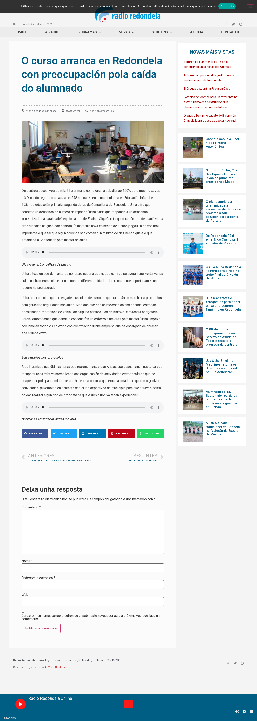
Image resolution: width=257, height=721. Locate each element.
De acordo (227, 6)
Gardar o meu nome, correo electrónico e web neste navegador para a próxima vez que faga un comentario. (91, 617)
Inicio (22, 32)
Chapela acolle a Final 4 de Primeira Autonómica (222, 143)
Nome (27, 561)
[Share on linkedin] (92, 433)
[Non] (250, 6)
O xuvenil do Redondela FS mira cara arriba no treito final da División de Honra (223, 272)
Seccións (162, 32)
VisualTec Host (57, 667)
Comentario (31, 507)
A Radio (51, 32)
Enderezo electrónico (38, 578)
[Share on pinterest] (121, 433)
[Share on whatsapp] (150, 433)
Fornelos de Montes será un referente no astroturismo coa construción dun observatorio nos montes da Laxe (211, 102)
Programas (88, 32)
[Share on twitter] (64, 433)
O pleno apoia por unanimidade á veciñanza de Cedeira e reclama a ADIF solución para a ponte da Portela (223, 211)
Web (25, 594)
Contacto (230, 32)
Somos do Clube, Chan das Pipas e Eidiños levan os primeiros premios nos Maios (222, 176)
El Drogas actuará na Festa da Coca (207, 88)
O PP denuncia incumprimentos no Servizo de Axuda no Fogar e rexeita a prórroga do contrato (221, 337)
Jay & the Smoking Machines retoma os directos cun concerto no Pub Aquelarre (222, 366)
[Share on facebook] (35, 433)
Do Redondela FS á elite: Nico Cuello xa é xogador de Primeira (222, 239)
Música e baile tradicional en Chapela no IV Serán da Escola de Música (223, 428)
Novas (126, 32)
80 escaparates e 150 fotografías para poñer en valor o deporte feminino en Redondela (223, 303)
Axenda (196, 32)
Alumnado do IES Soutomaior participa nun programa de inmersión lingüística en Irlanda (221, 399)
